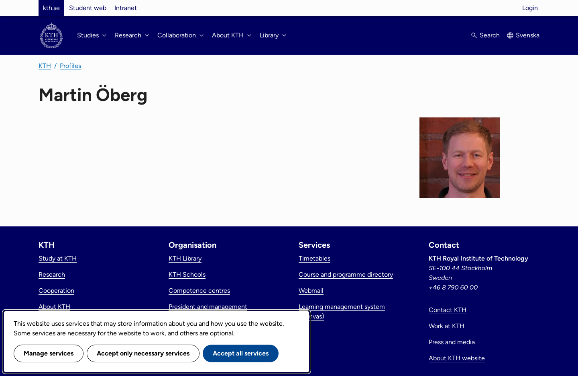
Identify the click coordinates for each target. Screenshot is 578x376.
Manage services (48, 353)
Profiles (70, 66)
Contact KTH (447, 310)
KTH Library (185, 258)
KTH (45, 66)
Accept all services (241, 353)
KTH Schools (187, 274)
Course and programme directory (346, 274)
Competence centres (199, 290)
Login (530, 8)
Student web (87, 8)
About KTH (54, 306)
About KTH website (457, 358)
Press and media (452, 342)
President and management (208, 306)
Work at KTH (446, 326)
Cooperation (56, 290)
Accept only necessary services (143, 353)
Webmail (311, 290)
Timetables (314, 258)
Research (52, 274)
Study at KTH (58, 258)
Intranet (125, 8)
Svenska (527, 35)
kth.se (51, 8)
